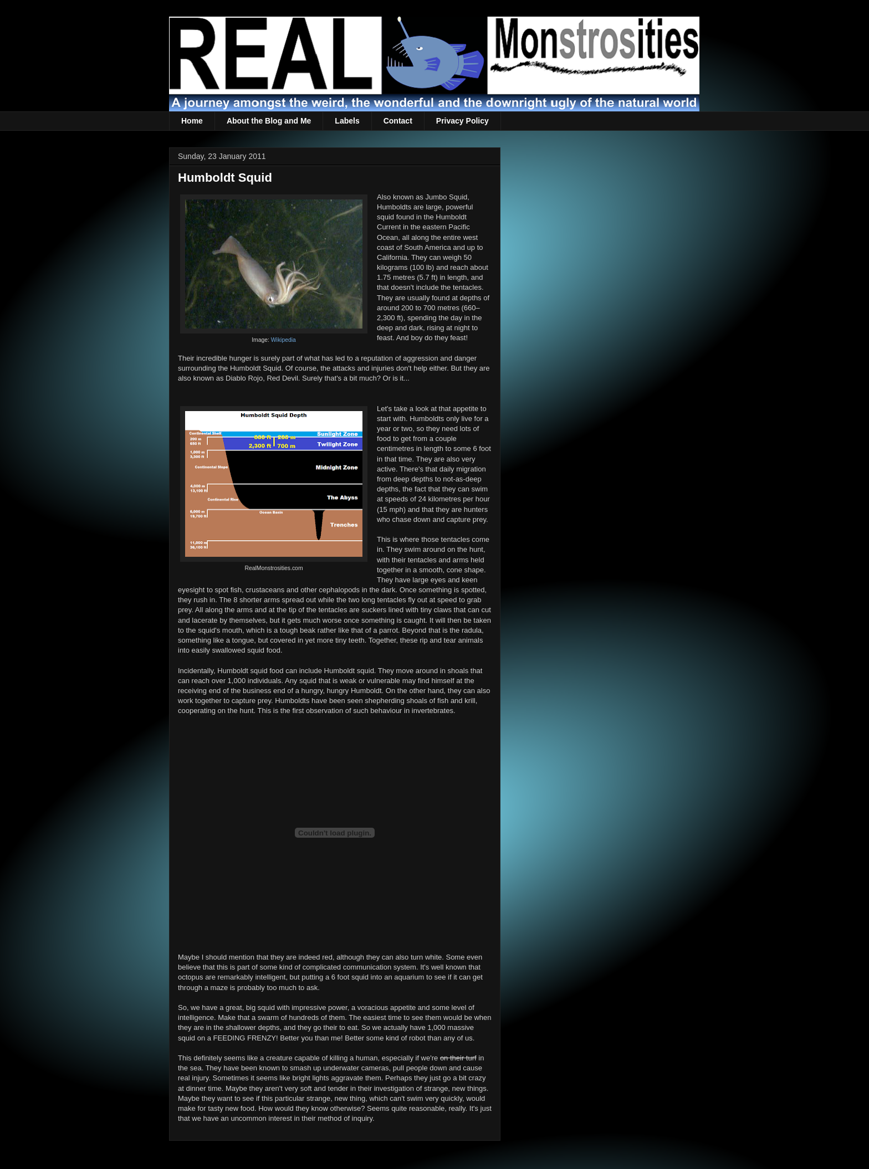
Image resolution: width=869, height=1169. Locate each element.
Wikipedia (283, 340)
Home (192, 120)
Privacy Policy (462, 120)
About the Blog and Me (269, 120)
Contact (398, 120)
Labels (347, 120)
